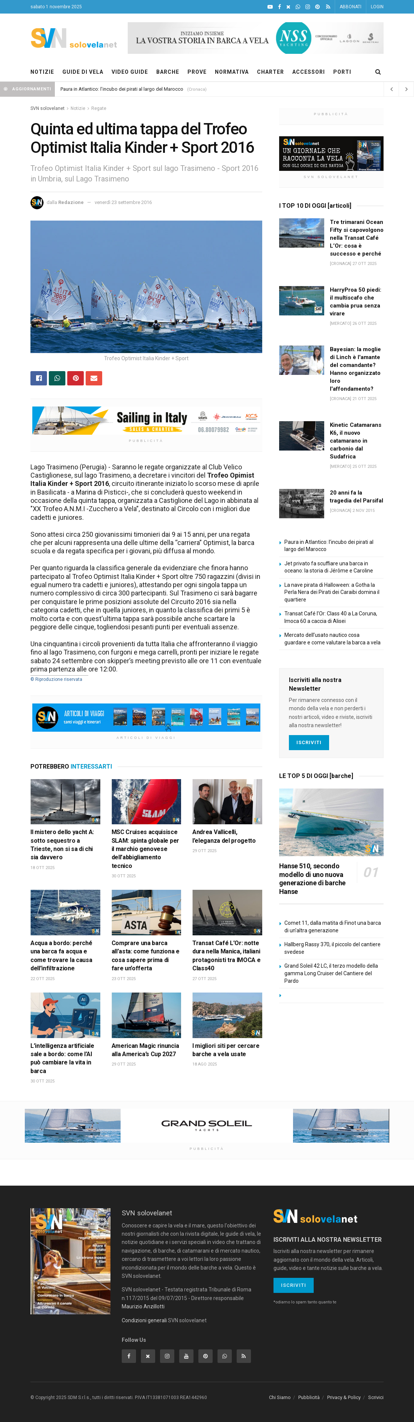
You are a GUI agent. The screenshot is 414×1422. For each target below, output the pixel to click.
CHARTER (270, 72)
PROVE (197, 72)
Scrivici (376, 1397)
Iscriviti (309, 742)
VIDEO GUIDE (130, 72)
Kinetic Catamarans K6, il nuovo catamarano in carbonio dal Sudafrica (355, 441)
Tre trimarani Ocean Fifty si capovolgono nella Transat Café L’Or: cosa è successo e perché (357, 238)
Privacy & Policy (344, 1397)
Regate (98, 108)
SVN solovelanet (47, 108)
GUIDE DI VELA (82, 72)
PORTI (342, 72)
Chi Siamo (280, 1397)
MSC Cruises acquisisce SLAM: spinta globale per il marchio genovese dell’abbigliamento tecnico (145, 848)
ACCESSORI (308, 72)
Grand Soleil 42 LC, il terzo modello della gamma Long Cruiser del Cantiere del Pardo (331, 973)
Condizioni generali (144, 1320)
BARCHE (167, 72)
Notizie (78, 108)
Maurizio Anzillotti (143, 1306)
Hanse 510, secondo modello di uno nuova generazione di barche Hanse (312, 878)
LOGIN (377, 6)
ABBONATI (350, 6)
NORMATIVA (232, 72)
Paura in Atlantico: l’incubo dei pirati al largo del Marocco (121, 89)
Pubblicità (309, 1397)
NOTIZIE (42, 72)
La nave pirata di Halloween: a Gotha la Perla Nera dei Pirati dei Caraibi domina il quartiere (331, 592)
